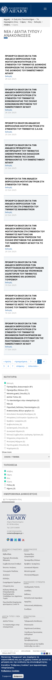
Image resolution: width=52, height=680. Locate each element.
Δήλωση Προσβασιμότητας (31, 639)
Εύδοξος (6, 578)
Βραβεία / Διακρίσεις (32, 564)
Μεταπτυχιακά (29, 571)
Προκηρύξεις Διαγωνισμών (29, 555)
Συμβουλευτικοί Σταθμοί (12, 564)
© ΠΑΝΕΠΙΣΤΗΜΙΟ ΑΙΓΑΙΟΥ (10, 651)
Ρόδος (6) (11, 485)
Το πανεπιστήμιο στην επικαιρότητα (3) (23, 400)
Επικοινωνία (28, 625)
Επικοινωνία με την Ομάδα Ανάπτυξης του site (34, 645)
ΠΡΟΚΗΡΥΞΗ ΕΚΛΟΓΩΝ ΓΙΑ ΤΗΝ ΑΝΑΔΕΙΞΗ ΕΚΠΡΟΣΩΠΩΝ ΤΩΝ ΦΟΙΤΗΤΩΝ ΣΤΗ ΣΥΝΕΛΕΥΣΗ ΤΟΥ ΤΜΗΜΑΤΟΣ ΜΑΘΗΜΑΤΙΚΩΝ (21, 205)
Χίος (30, 22)
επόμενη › (20, 366)
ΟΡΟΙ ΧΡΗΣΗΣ (25, 651)
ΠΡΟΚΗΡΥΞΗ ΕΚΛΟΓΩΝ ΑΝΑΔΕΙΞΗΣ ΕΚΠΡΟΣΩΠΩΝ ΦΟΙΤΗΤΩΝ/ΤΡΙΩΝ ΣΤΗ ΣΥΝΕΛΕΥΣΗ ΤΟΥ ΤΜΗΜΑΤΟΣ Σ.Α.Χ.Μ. (24, 126)
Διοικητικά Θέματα (31, 567)
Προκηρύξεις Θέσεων (32, 560)
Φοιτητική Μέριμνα (31, 575)
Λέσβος (7, 24)
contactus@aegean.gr (15, 533)
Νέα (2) (10, 404)
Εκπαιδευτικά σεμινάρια (33, 598)
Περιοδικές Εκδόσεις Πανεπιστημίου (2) (23, 407)
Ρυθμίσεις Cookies (10, 670)
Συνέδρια (27, 609)
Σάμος (23, 22)
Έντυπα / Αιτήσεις (9, 567)
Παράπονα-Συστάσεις (32, 628)
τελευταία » (33, 366)
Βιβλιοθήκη (7, 554)
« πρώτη (7, 361)
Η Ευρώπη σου (8, 586)
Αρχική (7, 19)
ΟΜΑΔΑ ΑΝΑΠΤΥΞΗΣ (9, 653)
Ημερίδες (27, 602)
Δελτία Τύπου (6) (14, 397)
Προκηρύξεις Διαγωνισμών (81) (20, 386)
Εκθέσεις (27, 594)
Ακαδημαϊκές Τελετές (32, 587)
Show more (7, 452)
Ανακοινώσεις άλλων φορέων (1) (20, 410)
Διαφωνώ (18, 676)
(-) (4, 499)
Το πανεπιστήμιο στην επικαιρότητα (11, 626)
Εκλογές (37, 22)
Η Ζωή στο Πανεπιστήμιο (23, 19)
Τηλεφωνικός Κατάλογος (33, 621)
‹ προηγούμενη (20, 361)
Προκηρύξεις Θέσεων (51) (17, 390)
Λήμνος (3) (11, 488)
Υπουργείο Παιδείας (10, 571)
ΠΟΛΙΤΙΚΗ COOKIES (39, 651)
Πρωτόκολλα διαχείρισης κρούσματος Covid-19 (12, 603)
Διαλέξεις (27, 591)
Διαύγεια (6, 575)
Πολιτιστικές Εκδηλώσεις (33, 605)
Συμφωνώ (6, 676)
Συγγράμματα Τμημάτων (12, 582)
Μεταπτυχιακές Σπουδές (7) (18, 393)
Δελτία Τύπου (8, 621)
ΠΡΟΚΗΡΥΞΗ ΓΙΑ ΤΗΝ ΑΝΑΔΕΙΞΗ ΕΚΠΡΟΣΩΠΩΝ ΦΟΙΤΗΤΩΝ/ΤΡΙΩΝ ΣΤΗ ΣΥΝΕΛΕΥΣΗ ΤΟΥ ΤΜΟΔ (24, 181)
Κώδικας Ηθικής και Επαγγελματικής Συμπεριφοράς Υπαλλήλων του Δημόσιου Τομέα (12, 594)
